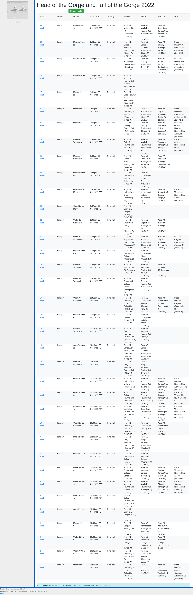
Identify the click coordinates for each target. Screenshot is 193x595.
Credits (43, 591)
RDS (17, 21)
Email (2, 593)
